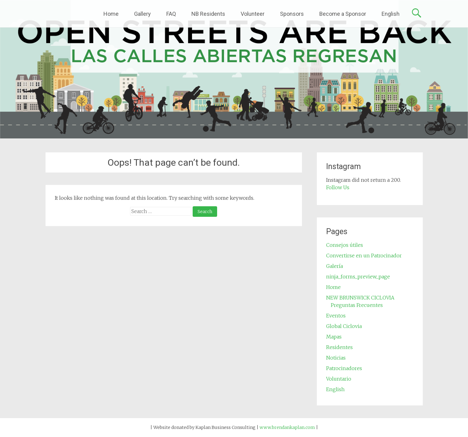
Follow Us (337, 187)
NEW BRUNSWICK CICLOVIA (360, 298)
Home (111, 14)
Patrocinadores (344, 368)
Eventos (336, 315)
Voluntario (338, 379)
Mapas (334, 337)
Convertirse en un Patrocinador (364, 255)
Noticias (336, 358)
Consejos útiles (344, 245)
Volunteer (253, 14)
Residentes (339, 347)
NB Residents (208, 14)
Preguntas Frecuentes (357, 305)
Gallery (142, 14)
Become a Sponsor (342, 14)
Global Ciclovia (344, 326)
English (391, 14)
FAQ (171, 14)
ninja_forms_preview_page (358, 276)
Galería (334, 266)
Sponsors (292, 14)
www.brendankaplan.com (287, 427)
